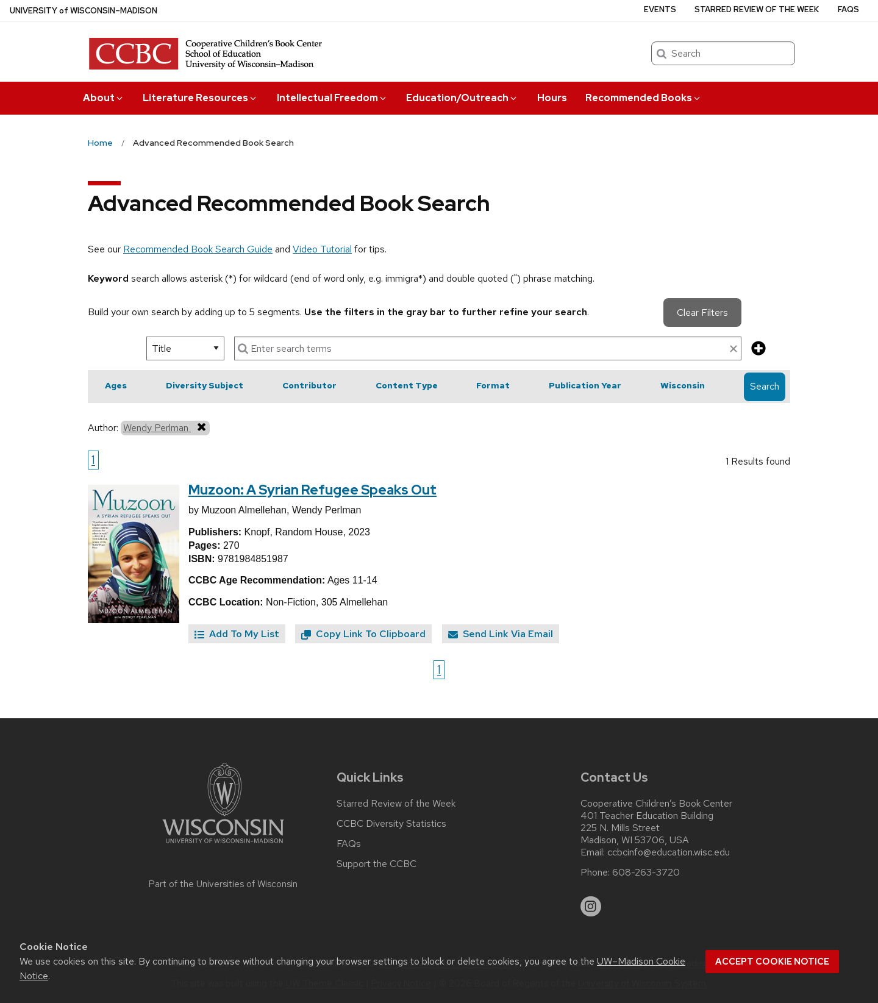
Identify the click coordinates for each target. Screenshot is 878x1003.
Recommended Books (643, 97)
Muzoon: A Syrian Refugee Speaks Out (312, 490)
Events (660, 9)
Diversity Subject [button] (204, 385)
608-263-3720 (646, 872)
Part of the (223, 884)
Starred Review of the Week (756, 9)
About (103, 97)
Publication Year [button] (585, 385)
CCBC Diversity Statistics (391, 824)
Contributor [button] (309, 385)
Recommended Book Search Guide (198, 249)
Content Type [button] (407, 385)
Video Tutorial (322, 249)
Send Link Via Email (500, 633)
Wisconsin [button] (682, 385)
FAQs (848, 9)
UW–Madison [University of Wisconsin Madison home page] (83, 10)
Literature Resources (200, 97)
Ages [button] (116, 385)
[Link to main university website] (223, 845)
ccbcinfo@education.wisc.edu (668, 852)
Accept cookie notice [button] (772, 961)
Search (764, 386)
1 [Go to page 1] (93, 460)
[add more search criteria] (758, 349)
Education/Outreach (462, 97)
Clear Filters (702, 312)
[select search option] (185, 348)
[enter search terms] (487, 348)
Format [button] (493, 385)
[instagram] (590, 906)
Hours (552, 97)
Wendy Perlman (165, 427)
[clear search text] (733, 349)
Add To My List (237, 633)
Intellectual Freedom (332, 97)
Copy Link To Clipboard (363, 633)
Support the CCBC (376, 864)
